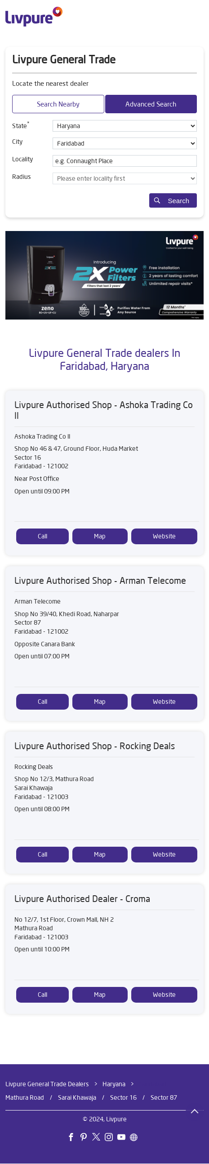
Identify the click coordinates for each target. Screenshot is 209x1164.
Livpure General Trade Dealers (47, 1084)
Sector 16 (123, 1097)
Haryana (113, 1084)
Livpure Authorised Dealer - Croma (82, 898)
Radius (21, 177)
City (17, 142)
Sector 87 (164, 1097)
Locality (22, 159)
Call (42, 536)
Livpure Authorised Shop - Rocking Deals (94, 745)
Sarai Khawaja (77, 1097)
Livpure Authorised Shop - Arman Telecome (100, 580)
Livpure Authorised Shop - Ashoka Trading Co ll (103, 410)
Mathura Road (24, 1097)
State (21, 125)
